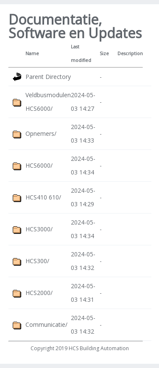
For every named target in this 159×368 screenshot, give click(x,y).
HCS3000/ (39, 229)
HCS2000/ (39, 293)
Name (32, 53)
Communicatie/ (46, 324)
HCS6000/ (39, 165)
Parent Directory (48, 77)
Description (130, 53)
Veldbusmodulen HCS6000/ (48, 101)
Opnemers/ (40, 133)
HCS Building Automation (99, 348)
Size (104, 53)
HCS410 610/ (43, 197)
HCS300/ (37, 261)
